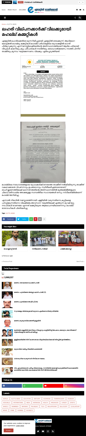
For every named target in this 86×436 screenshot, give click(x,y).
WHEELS (5, 407)
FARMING (20, 410)
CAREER (64, 403)
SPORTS (72, 403)
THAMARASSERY (59, 399)
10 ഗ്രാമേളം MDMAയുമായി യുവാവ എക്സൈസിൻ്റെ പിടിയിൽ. (36, 311)
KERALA (5, 399)
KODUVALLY (6, 403)
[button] (79, 2)
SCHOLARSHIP (75, 407)
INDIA (28, 403)
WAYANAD (25, 407)
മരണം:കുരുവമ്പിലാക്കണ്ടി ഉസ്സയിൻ (27, 321)
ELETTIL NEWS (11, 24)
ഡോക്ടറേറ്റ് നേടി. (10, 249)
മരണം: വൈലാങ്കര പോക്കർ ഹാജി (26, 283)
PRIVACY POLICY (12, 10)
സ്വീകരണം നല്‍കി (39, 249)
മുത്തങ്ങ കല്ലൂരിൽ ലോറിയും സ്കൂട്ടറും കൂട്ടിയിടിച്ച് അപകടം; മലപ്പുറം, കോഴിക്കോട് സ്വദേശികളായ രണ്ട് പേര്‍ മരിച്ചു (45, 331)
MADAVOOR (54, 403)
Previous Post (7, 261)
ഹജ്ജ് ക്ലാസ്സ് (65, 249)
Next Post (80, 261)
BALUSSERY (63, 407)
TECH (42, 407)
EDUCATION (27, 399)
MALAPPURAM (52, 407)
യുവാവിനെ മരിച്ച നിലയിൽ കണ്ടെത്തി (28, 349)
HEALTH (45, 403)
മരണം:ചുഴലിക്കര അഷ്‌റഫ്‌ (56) (26, 302)
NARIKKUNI (36, 403)
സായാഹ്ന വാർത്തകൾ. (33, 2)
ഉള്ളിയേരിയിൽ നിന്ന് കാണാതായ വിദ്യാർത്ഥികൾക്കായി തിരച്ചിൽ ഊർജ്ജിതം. (42, 340)
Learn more (20, 426)
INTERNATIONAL (18, 403)
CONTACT (30, 10)
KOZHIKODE (47, 399)
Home (3, 10)
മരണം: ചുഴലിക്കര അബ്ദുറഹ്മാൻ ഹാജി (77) (30, 292)
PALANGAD (34, 407)
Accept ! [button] (8, 430)
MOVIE (5, 410)
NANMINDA (15, 407)
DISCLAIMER (22, 10)
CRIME (12, 410)
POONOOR (71, 399)
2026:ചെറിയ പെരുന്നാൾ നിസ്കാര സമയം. (29, 359)
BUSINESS (29, 410)
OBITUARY (37, 399)
